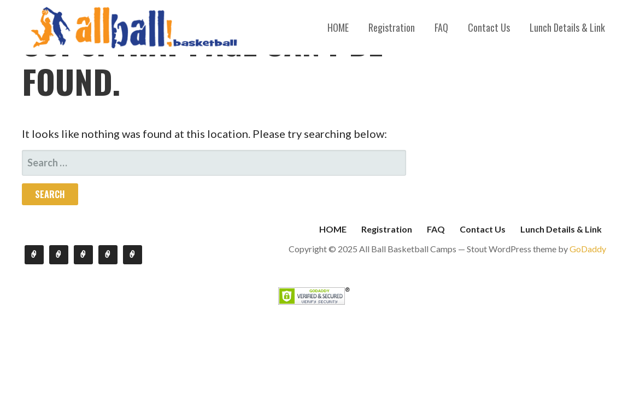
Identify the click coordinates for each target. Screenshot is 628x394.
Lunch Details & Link (567, 27)
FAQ (441, 27)
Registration (391, 27)
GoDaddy (588, 249)
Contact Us (489, 27)
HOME (338, 27)
